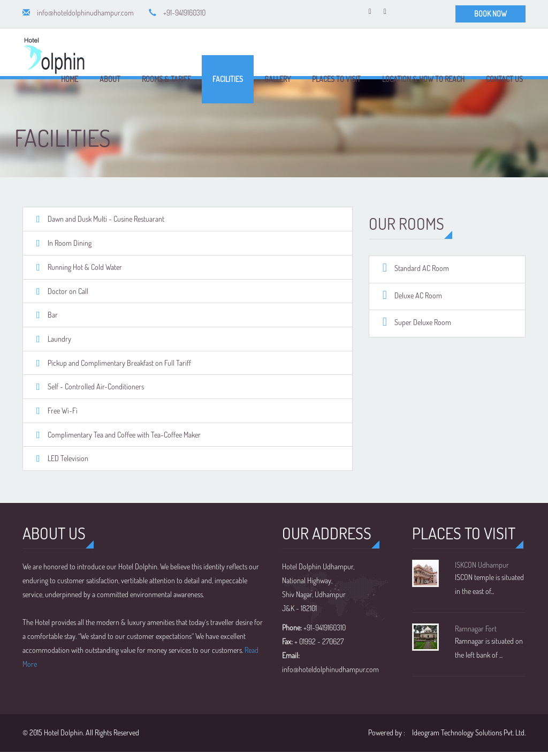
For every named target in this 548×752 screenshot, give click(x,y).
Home (69, 79)
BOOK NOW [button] (490, 13)
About (110, 79)
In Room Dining (70, 242)
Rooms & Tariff (166, 79)
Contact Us (504, 79)
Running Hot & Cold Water (85, 267)
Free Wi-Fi (63, 410)
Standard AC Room (421, 268)
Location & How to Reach (423, 79)
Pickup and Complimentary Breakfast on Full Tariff (119, 362)
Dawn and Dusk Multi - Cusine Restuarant (106, 218)
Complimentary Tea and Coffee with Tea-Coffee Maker (124, 434)
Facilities (227, 79)
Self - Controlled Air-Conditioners (96, 386)
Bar (53, 314)
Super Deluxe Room (422, 322)
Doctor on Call (68, 291)
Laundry (59, 338)
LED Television (68, 458)
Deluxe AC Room (418, 295)
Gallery (277, 79)
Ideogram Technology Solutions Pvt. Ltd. (469, 732)
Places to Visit (336, 79)
